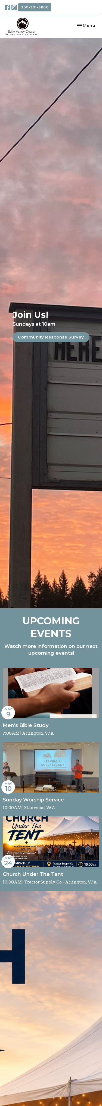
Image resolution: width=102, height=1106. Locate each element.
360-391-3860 (34, 7)
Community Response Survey (51, 337)
